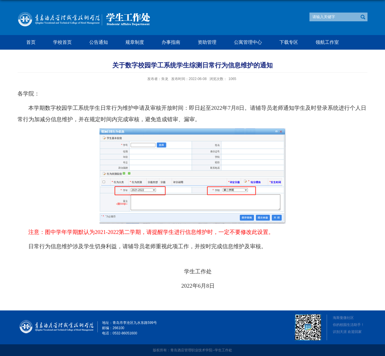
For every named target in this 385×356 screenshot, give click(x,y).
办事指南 (171, 42)
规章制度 (134, 42)
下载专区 (288, 42)
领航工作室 (327, 42)
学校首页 (62, 42)
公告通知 (98, 42)
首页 (31, 42)
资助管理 (207, 42)
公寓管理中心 (248, 42)
